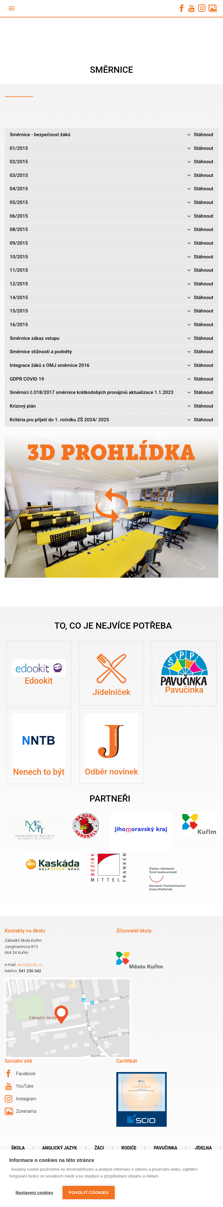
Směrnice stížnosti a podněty (111, 351)
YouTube (19, 1086)
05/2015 (111, 202)
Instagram (20, 1099)
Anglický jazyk (59, 1147)
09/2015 (111, 243)
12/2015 (111, 284)
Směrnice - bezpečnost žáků (111, 134)
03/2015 (111, 175)
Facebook (20, 1073)
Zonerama (20, 1111)
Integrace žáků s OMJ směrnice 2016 (111, 365)
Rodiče (128, 1147)
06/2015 (111, 216)
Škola (18, 1147)
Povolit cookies (89, 1192)
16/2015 (111, 324)
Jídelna (203, 1147)
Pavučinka (165, 1147)
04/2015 (111, 188)
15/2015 (111, 311)
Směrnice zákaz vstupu (111, 338)
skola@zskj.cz (29, 964)
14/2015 (111, 297)
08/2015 (111, 229)
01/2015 (111, 148)
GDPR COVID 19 (111, 379)
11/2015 (111, 270)
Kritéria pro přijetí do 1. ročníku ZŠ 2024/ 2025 (111, 419)
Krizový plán (111, 406)
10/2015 (111, 257)
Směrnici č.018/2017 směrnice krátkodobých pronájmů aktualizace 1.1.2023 (111, 392)
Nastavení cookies (34, 1192)
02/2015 (111, 161)
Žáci (99, 1147)
